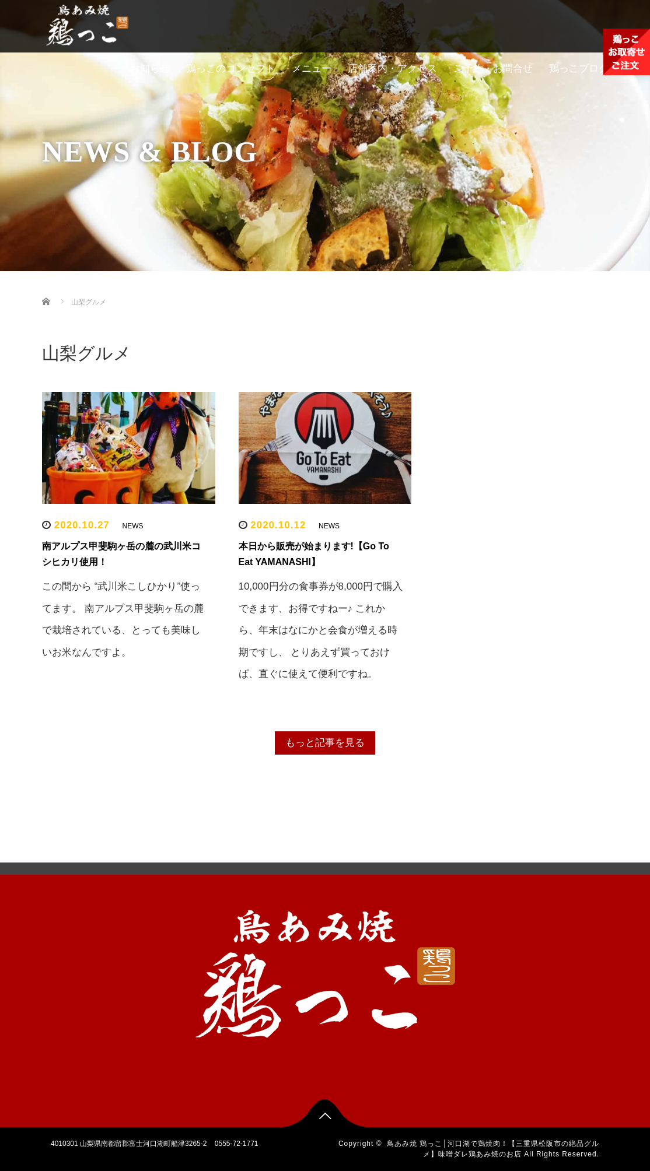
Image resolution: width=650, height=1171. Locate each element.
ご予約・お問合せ (493, 68)
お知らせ (150, 68)
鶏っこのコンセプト (230, 68)
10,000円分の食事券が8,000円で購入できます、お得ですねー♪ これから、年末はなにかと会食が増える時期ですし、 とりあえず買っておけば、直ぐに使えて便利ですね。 (321, 630)
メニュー (311, 68)
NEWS (133, 526)
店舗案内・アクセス (392, 68)
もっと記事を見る (325, 742)
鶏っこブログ (579, 68)
